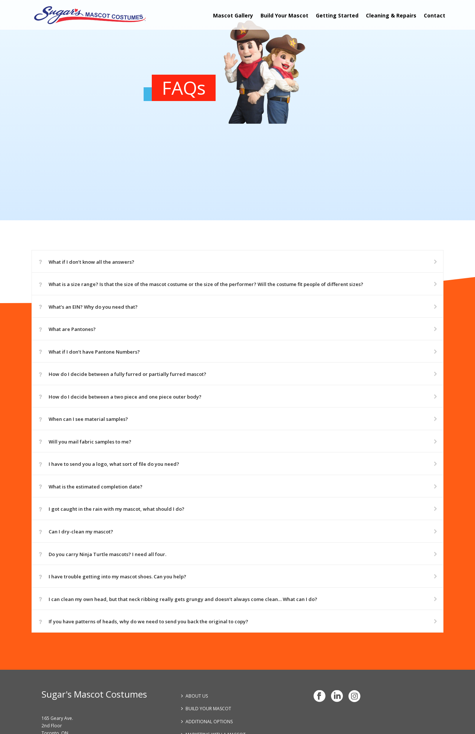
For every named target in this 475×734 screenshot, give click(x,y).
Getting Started (337, 15)
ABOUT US (194, 696)
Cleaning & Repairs (391, 15)
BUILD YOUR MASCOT (206, 708)
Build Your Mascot (284, 15)
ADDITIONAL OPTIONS (207, 721)
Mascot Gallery (233, 15)
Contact (434, 15)
